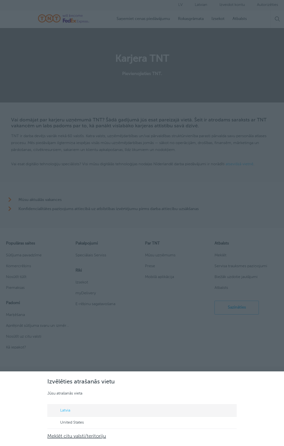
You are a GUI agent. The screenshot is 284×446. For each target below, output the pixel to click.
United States (67, 423)
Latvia (60, 411)
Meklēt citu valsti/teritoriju (76, 436)
